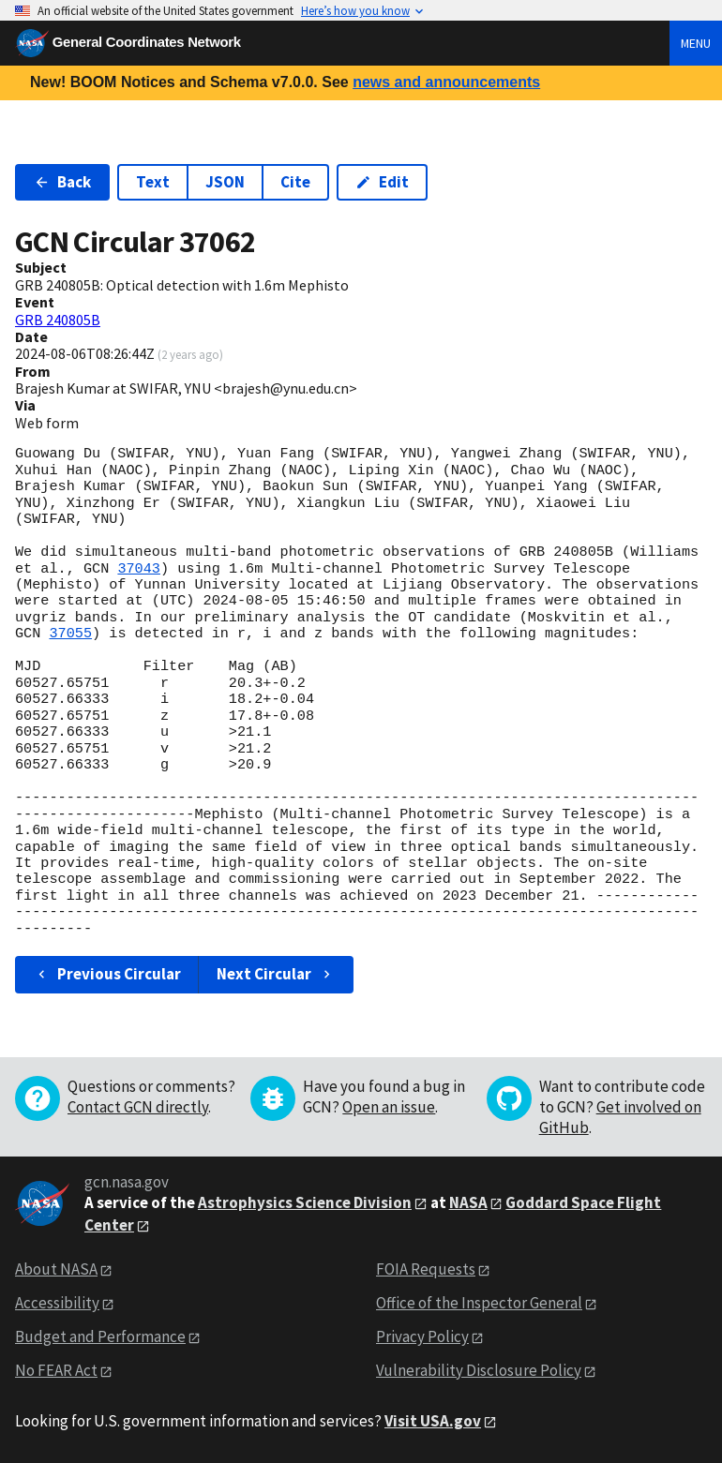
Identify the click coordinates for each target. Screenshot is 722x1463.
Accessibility (57, 1302)
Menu (696, 43)
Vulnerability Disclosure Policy (478, 1370)
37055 (70, 633)
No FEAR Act (56, 1370)
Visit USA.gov (432, 1421)
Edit (382, 182)
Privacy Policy (422, 1336)
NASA (468, 1202)
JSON (225, 182)
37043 (138, 569)
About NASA (56, 1269)
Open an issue (388, 1107)
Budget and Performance (100, 1336)
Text (153, 182)
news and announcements (446, 82)
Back (62, 182)
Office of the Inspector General (479, 1302)
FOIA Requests (425, 1269)
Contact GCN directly (138, 1107)
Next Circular (276, 973)
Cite (295, 182)
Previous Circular (107, 973)
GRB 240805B (57, 319)
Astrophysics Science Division (305, 1202)
